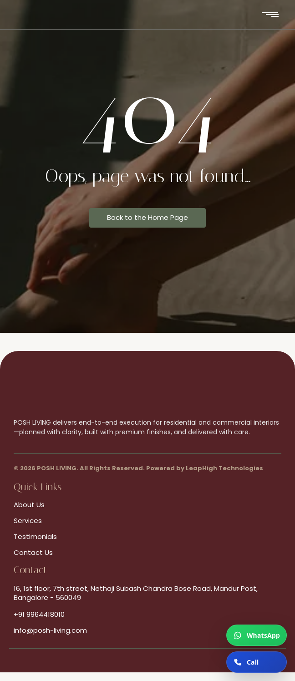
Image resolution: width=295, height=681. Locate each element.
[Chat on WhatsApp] (256, 635)
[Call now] (256, 662)
